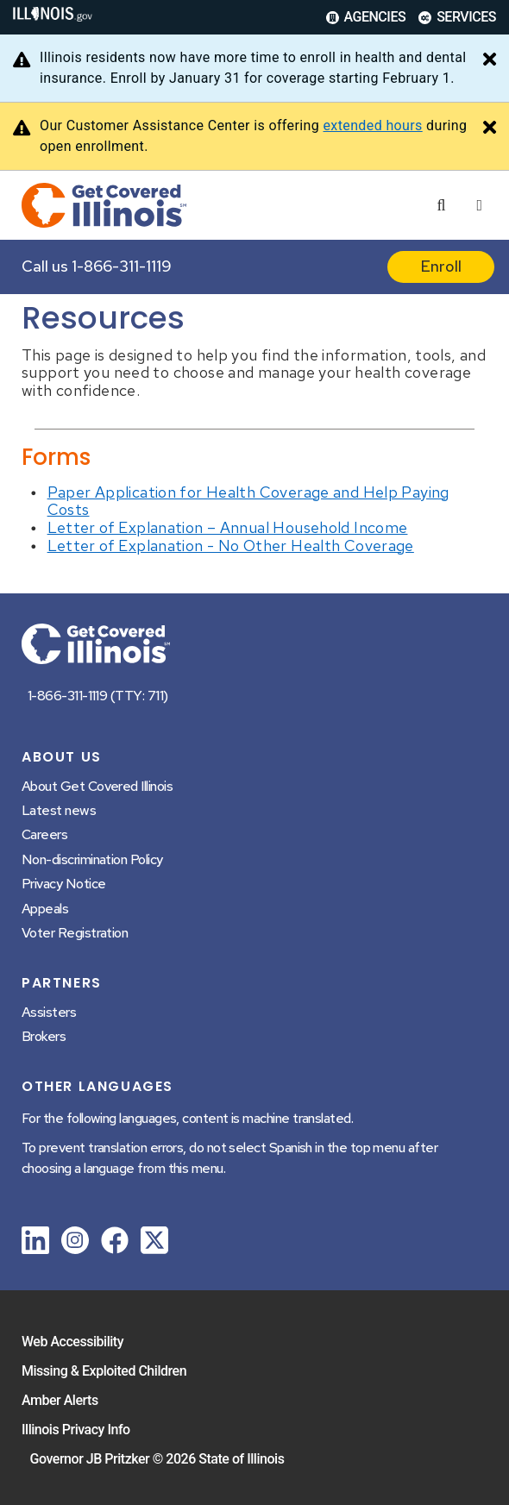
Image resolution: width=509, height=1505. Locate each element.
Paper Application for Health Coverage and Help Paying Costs (248, 501)
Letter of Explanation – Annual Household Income (227, 527)
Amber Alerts (60, 1400)
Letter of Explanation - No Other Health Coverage (230, 545)
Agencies (366, 17)
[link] (35, 1243)
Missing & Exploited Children (104, 1371)
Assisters (49, 1012)
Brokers (44, 1036)
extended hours (372, 125)
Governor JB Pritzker (90, 1459)
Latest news (59, 810)
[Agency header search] (441, 205)
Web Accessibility (72, 1341)
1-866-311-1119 (122, 266)
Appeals (45, 909)
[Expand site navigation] (479, 206)
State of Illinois (241, 1459)
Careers (44, 834)
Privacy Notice (63, 884)
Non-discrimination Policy (92, 859)
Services (457, 17)
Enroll (441, 266)
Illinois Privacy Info (76, 1429)
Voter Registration (75, 933)
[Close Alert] (489, 60)
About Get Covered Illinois (97, 786)
